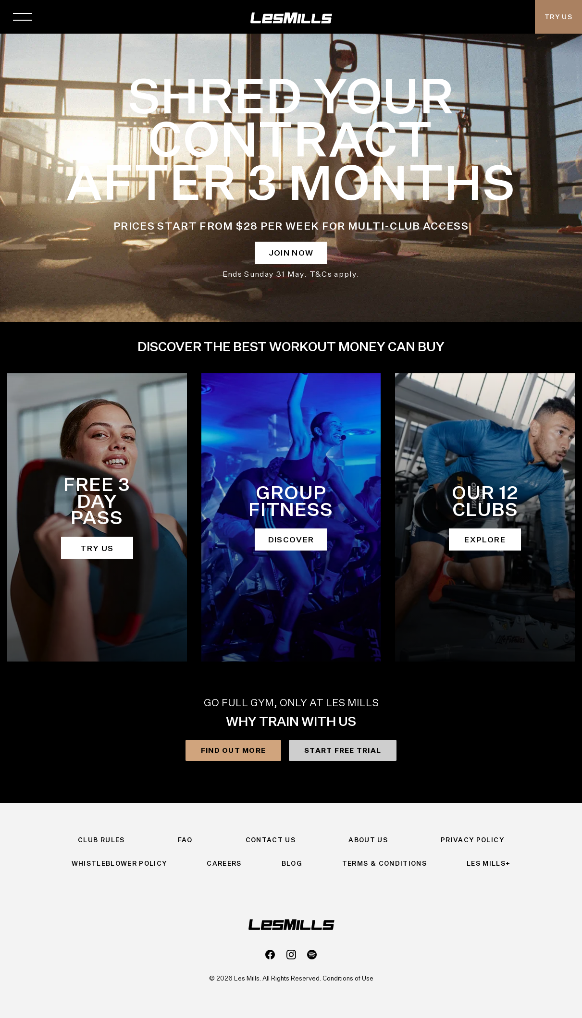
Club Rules (101, 840)
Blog (292, 863)
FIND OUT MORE (233, 750)
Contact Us (271, 840)
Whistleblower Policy (119, 863)
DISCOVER (291, 539)
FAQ (185, 840)
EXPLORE (484, 539)
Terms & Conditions (384, 863)
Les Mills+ (489, 863)
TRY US (96, 547)
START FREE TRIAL (342, 750)
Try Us (558, 17)
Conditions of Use (347, 978)
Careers (224, 863)
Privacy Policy (472, 840)
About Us (368, 840)
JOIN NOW (291, 253)
